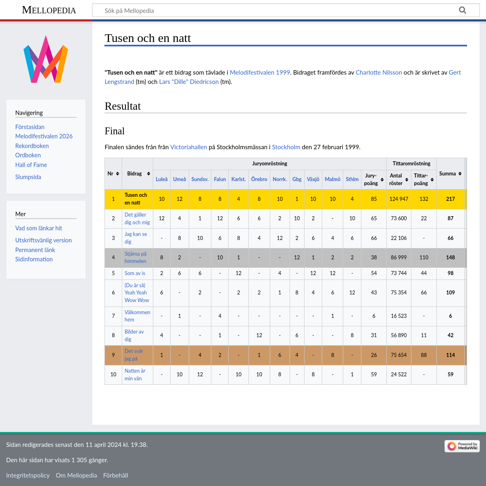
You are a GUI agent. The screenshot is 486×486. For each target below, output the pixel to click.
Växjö (313, 179)
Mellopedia (49, 9)
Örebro (259, 179)
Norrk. (280, 179)
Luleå (161, 179)
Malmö (332, 179)
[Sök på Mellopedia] (286, 10)
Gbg (297, 179)
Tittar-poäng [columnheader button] (421, 179)
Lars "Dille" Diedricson (189, 81)
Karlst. (239, 179)
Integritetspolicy (28, 475)
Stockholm (286, 146)
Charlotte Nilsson (379, 72)
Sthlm (352, 179)
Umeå (179, 179)
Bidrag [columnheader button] (134, 174)
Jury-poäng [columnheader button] (371, 179)
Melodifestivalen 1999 (260, 72)
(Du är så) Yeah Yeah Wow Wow (137, 292)
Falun (220, 179)
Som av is (135, 273)
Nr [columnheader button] (110, 174)
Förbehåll (115, 475)
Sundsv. (200, 179)
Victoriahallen (188, 146)
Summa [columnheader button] (447, 174)
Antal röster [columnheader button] (396, 179)
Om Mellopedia (76, 475)
